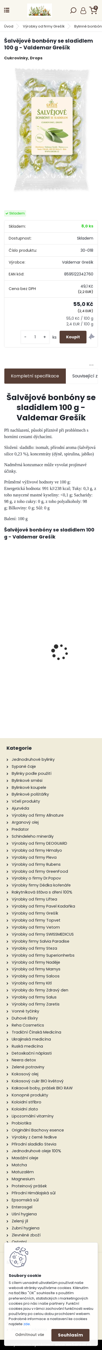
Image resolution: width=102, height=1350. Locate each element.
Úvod (8, 26)
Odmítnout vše (29, 1334)
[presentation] (7, 642)
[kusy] (35, 337)
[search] (73, 12)
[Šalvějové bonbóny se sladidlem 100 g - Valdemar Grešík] (51, 130)
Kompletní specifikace (35, 376)
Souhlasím (70, 1335)
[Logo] (39, 10)
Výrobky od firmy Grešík (44, 26)
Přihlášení (83, 10)
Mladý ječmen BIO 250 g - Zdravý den (51, 664)
